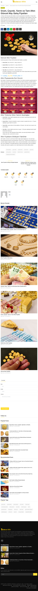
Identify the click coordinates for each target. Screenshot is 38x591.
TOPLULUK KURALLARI (24, 586)
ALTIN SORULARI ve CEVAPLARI (19, 585)
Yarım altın (26, 149)
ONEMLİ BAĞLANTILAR (31, 585)
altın (29, 506)
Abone (35, 574)
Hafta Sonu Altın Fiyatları (6, 343)
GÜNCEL (7, 5)
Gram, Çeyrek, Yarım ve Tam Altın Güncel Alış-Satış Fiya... (21, 473)
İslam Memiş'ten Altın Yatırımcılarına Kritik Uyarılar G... (20, 443)
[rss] (2, 540)
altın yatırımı (8, 152)
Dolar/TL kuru (20, 152)
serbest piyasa (4, 511)
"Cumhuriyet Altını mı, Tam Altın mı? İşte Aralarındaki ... (20, 430)
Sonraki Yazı (28, 160)
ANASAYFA (3, 5)
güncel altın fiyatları (28, 509)
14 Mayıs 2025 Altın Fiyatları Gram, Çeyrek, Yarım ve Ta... (21, 467)
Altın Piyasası (23, 506)
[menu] (1, 2)
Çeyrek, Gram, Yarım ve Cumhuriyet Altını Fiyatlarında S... (14, 286)
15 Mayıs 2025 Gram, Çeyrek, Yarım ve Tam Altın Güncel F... (21, 461)
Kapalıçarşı (10, 509)
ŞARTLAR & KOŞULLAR (7, 585)
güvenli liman (27, 152)
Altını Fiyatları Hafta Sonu (6, 257)
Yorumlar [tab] (3, 380)
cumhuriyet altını (5, 506)
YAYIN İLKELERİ (33, 586)
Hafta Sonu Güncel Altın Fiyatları (16, 486)
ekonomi (10, 511)
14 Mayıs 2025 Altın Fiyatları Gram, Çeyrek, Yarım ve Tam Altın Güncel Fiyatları (28, 163)
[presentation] (10, 404)
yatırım (15, 511)
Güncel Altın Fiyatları (5, 371)
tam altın (31, 149)
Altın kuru (16, 509)
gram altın (14, 149)
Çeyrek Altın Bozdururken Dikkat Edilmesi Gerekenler (20, 437)
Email (2, 389)
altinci (10, 432)
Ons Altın (14, 152)
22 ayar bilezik (21, 511)
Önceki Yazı (9, 160)
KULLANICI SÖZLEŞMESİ (31, 588)
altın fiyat (21, 509)
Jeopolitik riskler (28, 511)
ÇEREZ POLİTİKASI (15, 586)
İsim (1, 384)
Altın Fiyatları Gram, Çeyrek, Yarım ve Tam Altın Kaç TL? (13, 229)
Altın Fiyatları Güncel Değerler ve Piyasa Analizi (19, 492)
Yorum (2, 394)
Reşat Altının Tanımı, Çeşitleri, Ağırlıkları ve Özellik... (20, 424)
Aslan (9, 191)
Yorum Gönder (5, 408)
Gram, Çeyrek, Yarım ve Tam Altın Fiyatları (10, 314)
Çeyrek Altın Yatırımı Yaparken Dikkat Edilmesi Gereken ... (22, 553)
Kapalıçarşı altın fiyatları (10, 154)
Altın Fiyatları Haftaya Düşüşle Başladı (9, 162)
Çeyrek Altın (20, 149)
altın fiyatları (8, 149)
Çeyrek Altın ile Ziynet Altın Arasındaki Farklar (18, 449)
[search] (36, 2)
